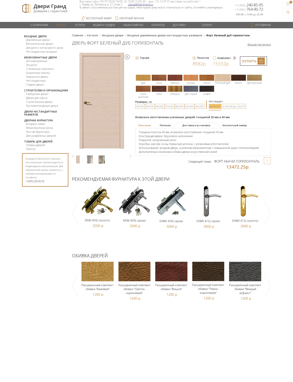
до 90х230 (215, 106)
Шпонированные (36, 61)
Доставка (179, 25)
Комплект (224, 58)
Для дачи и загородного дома (44, 47)
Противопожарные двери (42, 105)
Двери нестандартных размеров (40, 113)
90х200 (189, 106)
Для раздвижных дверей (41, 135)
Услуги (80, 25)
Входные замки (35, 124)
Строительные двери (39, 102)
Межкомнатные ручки (39, 128)
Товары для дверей (38, 141)
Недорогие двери (37, 76)
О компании (39, 25)
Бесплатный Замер (99, 18)
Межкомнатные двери (40, 57)
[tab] (147, 125)
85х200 (199, 106)
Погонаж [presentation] (165, 125)
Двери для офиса (36, 98)
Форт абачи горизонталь (237, 161)
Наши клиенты (133, 25)
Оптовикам (263, 25)
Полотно (203, 58)
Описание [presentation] (144, 125)
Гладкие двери (35, 84)
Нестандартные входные (41, 51)
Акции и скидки (104, 25)
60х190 (150, 106)
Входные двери (35, 36)
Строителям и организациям (46, 90)
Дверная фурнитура (38, 120)
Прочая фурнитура (38, 132)
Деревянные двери (38, 40)
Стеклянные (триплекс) (40, 69)
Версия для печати (259, 44)
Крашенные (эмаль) (38, 73)
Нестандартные (36, 80)
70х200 (170, 106)
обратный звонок (131, 18)
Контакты (158, 25)
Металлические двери (39, 44)
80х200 (179, 106)
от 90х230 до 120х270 (234, 106)
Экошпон (31, 65)
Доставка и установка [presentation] (196, 125)
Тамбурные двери (37, 94)
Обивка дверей (35, 145)
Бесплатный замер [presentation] (235, 125)
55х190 (140, 106)
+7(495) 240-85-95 (35, 181)
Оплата (207, 25)
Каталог (61, 25)
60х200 (160, 106)
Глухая (144, 58)
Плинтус (31, 149)
